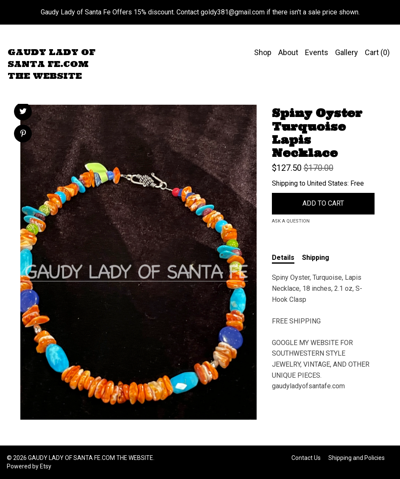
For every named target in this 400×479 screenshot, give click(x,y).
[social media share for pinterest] (23, 134)
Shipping (315, 257)
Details (283, 257)
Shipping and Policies (356, 457)
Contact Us (306, 457)
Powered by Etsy (29, 466)
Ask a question (291, 221)
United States (327, 183)
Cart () (377, 52)
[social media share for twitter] (23, 112)
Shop (262, 52)
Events (316, 52)
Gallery (346, 52)
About (288, 52)
